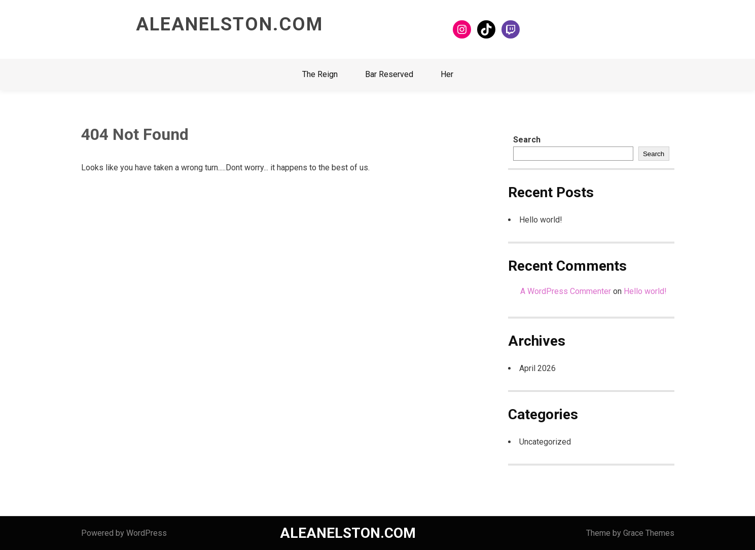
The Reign (320, 74)
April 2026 (537, 368)
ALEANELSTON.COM (229, 24)
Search (527, 139)
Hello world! (540, 220)
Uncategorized (545, 442)
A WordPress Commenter (565, 291)
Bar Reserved (389, 74)
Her (447, 74)
